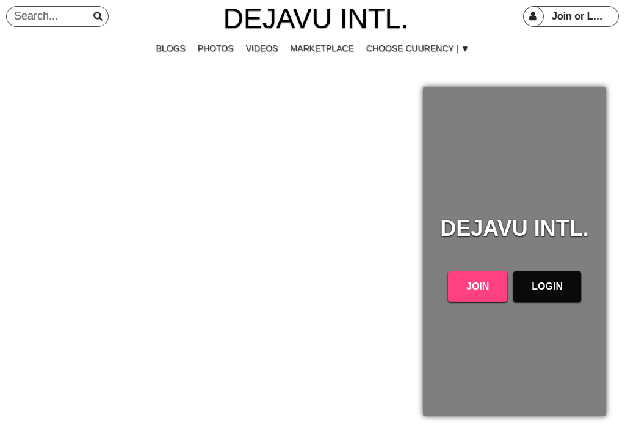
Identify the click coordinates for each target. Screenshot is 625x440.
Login (547, 286)
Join (477, 286)
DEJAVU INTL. (315, 18)
